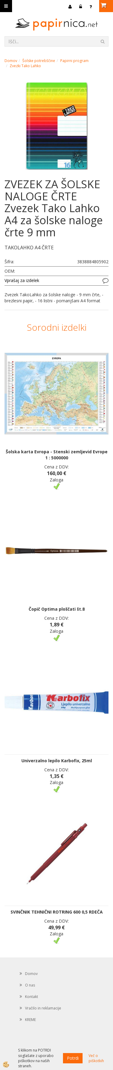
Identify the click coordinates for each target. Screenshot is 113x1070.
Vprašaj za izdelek (22, 280)
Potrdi (73, 1058)
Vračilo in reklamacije (43, 1008)
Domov (11, 60)
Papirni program (74, 60)
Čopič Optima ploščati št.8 (57, 609)
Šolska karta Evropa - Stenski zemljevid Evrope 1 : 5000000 (57, 455)
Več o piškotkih (96, 1058)
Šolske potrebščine (38, 60)
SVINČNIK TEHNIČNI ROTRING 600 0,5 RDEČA (57, 912)
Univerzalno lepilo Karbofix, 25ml (56, 760)
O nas (30, 985)
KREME (30, 1019)
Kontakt (31, 996)
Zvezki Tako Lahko (25, 65)
